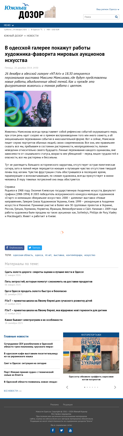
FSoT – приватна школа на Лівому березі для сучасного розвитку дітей (48, 300)
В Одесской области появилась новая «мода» (30, 381)
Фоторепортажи (91, 334)
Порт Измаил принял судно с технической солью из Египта (28, 373)
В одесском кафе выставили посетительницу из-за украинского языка (31, 355)
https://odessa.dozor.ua (30, 11)
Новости (32, 35)
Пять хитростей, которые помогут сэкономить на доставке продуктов (48, 281)
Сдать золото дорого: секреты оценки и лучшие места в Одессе (44, 272)
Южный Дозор (13, 35)
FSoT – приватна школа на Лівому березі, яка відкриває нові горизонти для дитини (56, 310)
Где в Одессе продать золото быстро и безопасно (36, 291)
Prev (67, 387)
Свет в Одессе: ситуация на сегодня (25, 363)
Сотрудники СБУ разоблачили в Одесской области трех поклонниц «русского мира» (28, 345)
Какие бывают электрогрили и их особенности (33, 320)
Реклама (54, 404)
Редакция (68, 404)
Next (115, 387)
